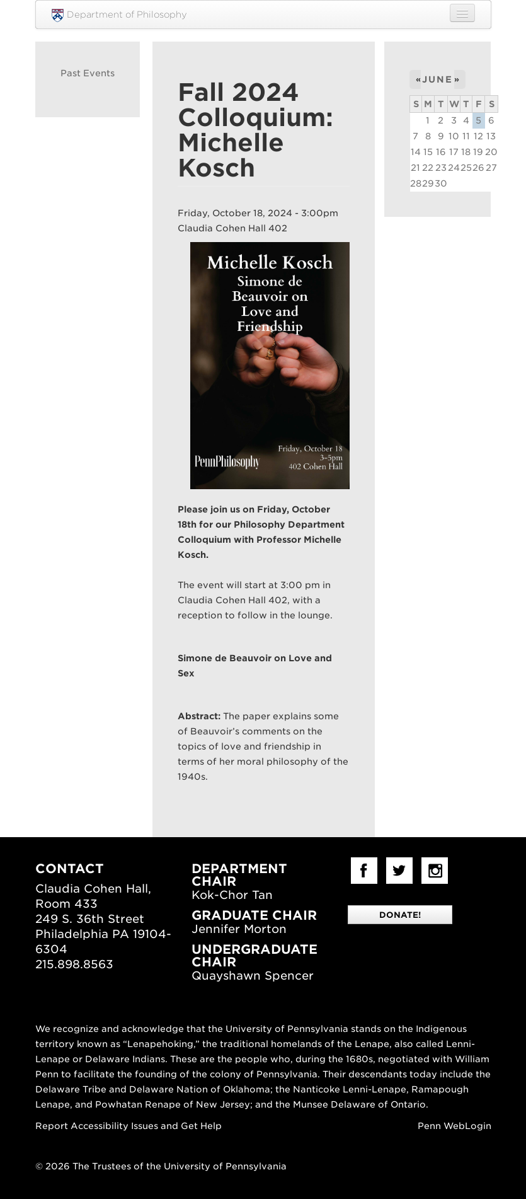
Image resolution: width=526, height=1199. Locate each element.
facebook (364, 870)
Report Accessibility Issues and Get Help (128, 1126)
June (437, 79)
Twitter (399, 870)
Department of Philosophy (119, 15)
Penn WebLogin (454, 1126)
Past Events (87, 73)
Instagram (434, 870)
